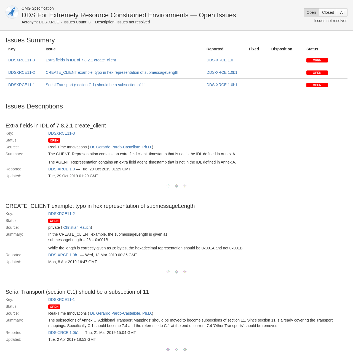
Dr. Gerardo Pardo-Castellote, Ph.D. (121, 147)
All (342, 12)
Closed (328, 12)
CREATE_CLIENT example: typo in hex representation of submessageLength (112, 72)
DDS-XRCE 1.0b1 (222, 72)
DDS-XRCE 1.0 (220, 60)
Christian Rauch (77, 227)
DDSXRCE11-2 (21, 72)
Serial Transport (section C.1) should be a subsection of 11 (96, 85)
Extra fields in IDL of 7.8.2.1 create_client (81, 60)
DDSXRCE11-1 (21, 85)
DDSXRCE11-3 (21, 60)
